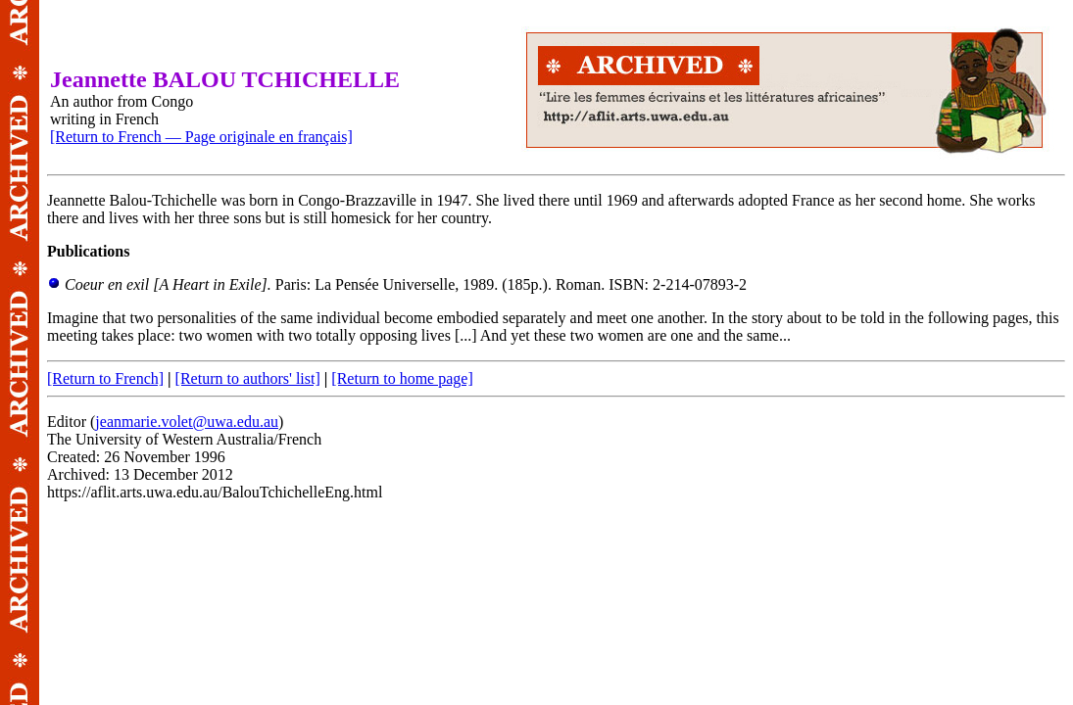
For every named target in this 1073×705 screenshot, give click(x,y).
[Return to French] (105, 378)
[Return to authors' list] (247, 378)
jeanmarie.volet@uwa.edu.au (186, 421)
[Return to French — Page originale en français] (201, 136)
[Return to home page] (401, 378)
